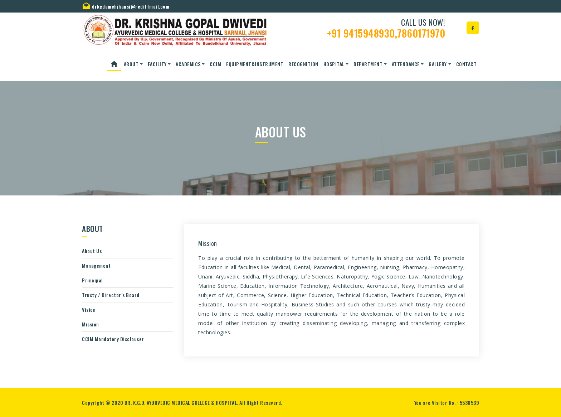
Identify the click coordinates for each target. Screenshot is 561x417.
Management (96, 265)
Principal (92, 280)
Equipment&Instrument (254, 64)
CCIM (215, 64)
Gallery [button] (438, 64)
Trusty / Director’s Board (111, 295)
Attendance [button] (406, 64)
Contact (466, 64)
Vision (89, 309)
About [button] (131, 64)
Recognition (303, 64)
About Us (92, 250)
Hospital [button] (334, 64)
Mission (90, 324)
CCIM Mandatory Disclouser (113, 339)
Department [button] (367, 64)
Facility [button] (157, 64)
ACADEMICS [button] (188, 64)
